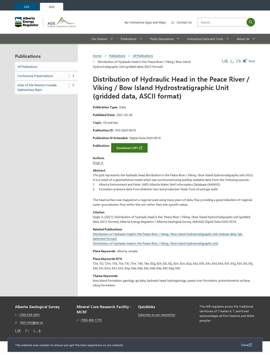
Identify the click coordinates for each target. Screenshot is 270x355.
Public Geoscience (162, 39)
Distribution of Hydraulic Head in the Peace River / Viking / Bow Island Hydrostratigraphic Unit (155, 243)
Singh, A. (98, 162)
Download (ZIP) (127, 148)
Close (244, 345)
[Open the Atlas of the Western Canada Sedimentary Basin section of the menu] (73, 85)
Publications (128, 39)
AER (26, 6)
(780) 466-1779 (91, 320)
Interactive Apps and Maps (148, 22)
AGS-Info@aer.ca (31, 322)
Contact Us (184, 22)
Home (97, 55)
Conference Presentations (35, 75)
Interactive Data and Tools (205, 39)
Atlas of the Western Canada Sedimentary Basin (36, 87)
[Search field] (222, 22)
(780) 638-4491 (29, 314)
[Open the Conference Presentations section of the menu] (73, 76)
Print (249, 61)
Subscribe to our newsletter (157, 314)
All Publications (27, 66)
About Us (243, 39)
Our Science (99, 39)
